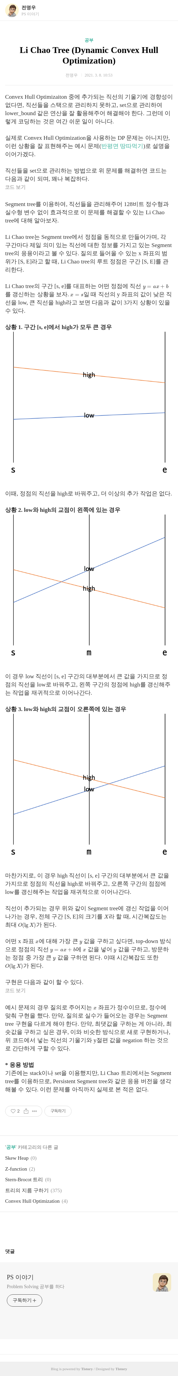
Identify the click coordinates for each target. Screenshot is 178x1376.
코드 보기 (15, 187)
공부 (89, 40)
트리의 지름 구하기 (27, 1190)
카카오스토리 (89, 1227)
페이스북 (73, 1227)
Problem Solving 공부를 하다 (35, 1286)
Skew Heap (17, 1158)
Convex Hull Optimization (32, 1201)
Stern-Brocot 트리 (24, 1179)
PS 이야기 (20, 1277)
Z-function (16, 1169)
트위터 (105, 1227)
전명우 (28, 7)
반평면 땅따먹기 (122, 146)
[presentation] (155, 286)
